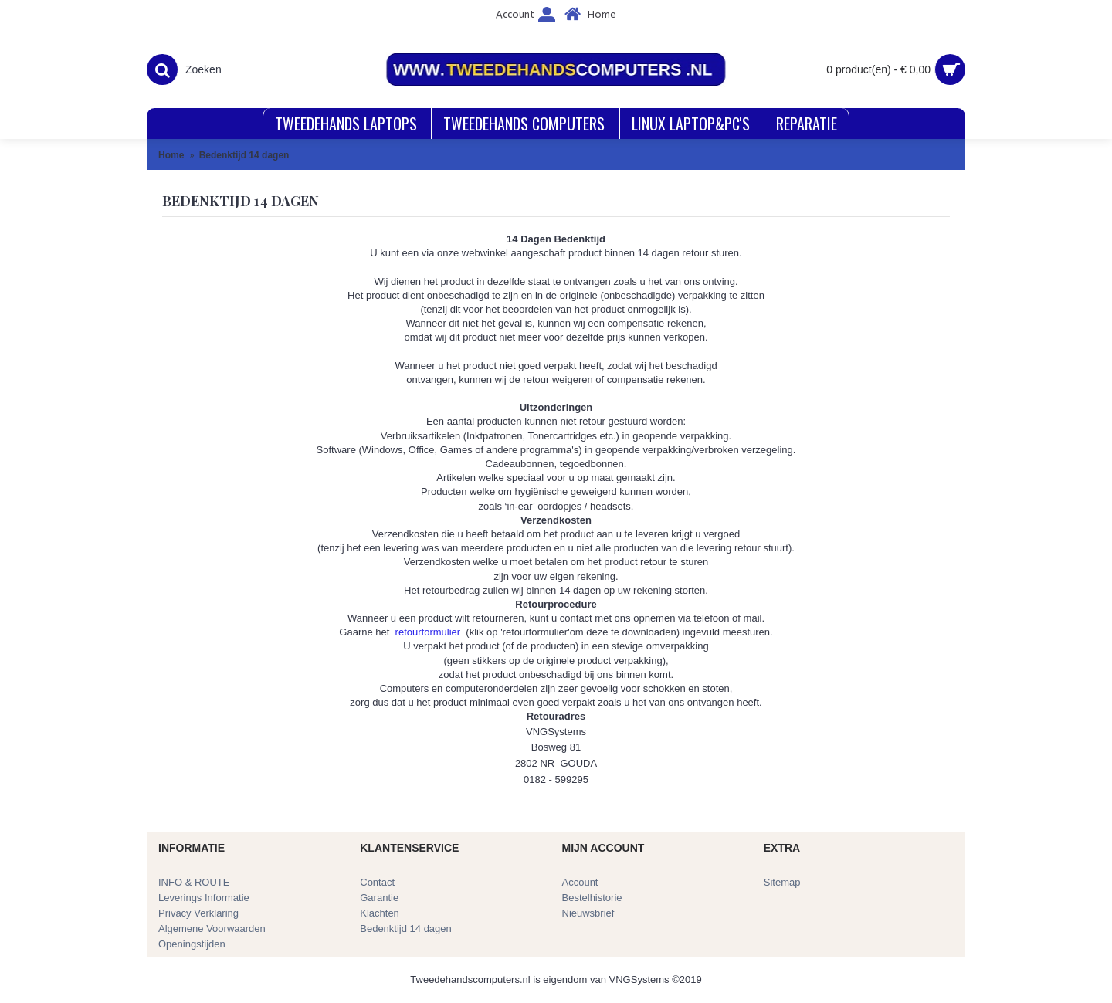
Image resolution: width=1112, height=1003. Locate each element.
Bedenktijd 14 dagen (406, 928)
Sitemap (782, 882)
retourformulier (428, 632)
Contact (377, 882)
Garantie (379, 897)
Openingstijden (191, 944)
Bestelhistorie (592, 897)
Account (580, 882)
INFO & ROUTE (193, 882)
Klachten (379, 913)
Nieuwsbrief (588, 913)
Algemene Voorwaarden (212, 928)
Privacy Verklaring (198, 913)
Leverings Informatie (203, 897)
